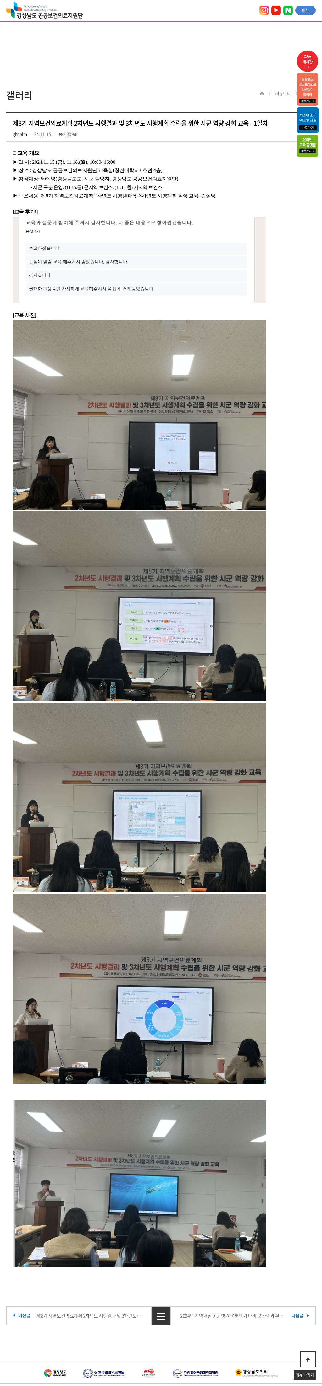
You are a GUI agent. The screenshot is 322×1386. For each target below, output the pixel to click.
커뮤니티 (283, 93)
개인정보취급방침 (51, 1345)
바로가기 (308, 127)
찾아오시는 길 (142, 1345)
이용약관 (14, 1345)
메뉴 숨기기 (305, 1375)
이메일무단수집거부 (99, 1345)
